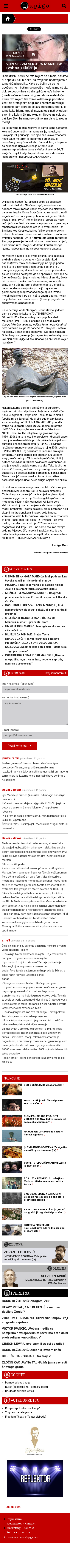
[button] (6, 5)
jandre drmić (10, 758)
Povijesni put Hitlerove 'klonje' (22, 1408)
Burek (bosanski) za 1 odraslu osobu (26, 1386)
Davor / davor (11, 790)
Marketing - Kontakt (19, 1528)
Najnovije (12, 1078)
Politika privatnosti (18, 1532)
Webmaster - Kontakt (19, 1523)
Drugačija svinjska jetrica (19, 1390)
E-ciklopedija (21, 1400)
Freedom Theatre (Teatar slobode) (25, 1416)
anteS (6, 940)
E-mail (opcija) (35, 733)
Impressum (13, 1519)
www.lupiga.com (29, 1537)
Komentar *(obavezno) (35, 710)
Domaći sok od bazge (17, 1382)
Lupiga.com (13, 1507)
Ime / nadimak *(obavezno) (35, 687)
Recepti (14, 1375)
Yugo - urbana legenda (18, 1412)
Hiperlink (16, 1293)
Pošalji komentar (19, 746)
